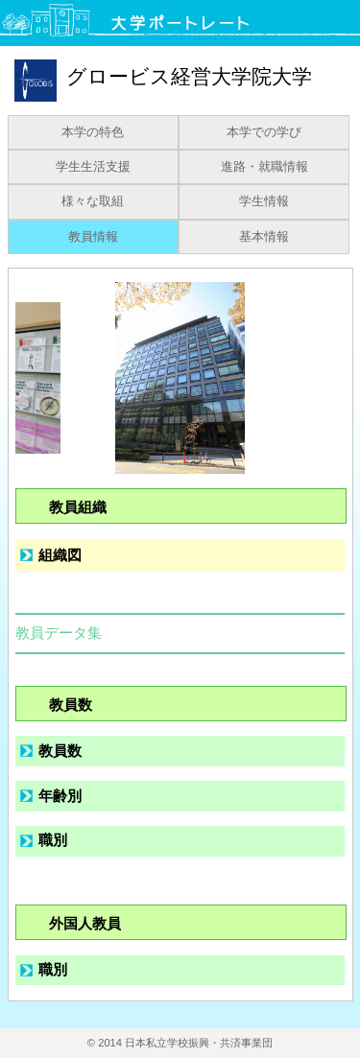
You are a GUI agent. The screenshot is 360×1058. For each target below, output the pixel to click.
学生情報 (264, 201)
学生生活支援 (93, 167)
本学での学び (264, 132)
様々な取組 (92, 201)
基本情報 (264, 237)
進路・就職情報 (264, 167)
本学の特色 (92, 132)
